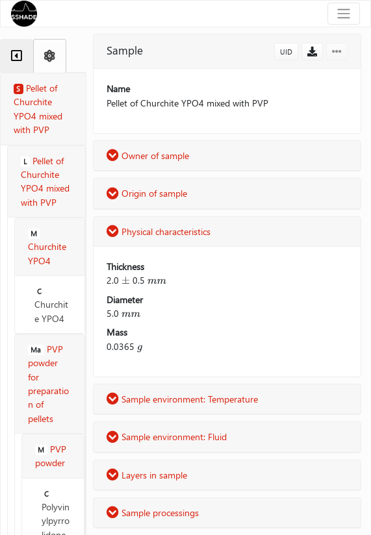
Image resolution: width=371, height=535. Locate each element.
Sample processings (153, 512)
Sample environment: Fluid (167, 436)
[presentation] (126, 280)
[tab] (16, 56)
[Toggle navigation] (343, 14)
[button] (312, 51)
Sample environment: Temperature (182, 399)
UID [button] (286, 51)
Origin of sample (147, 193)
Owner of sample (148, 155)
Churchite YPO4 (51, 305)
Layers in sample (147, 475)
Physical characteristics (159, 231)
